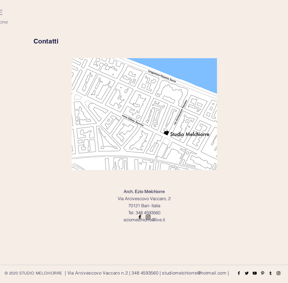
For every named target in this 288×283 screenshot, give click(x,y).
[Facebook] (238, 273)
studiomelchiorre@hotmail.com (194, 273)
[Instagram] (278, 273)
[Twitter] (246, 273)
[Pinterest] (262, 273)
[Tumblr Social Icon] (270, 273)
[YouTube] (254, 273)
